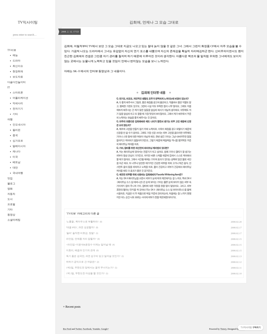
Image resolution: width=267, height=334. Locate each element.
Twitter (78, 329)
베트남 (16, 162)
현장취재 (17, 71)
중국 (15, 135)
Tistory (223, 329)
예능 (15, 55)
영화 (10, 188)
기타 (15, 114)
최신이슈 (17, 66)
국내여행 (17, 173)
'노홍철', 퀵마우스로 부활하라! (82, 221)
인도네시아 (19, 124)
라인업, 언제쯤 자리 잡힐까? (81, 238)
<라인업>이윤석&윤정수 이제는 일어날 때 (88, 244)
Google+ (105, 329)
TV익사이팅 (28, 22)
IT (8, 87)
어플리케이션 (20, 98)
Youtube (96, 329)
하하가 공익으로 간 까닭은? (81, 261)
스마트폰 (17, 92)
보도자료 (17, 76)
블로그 (11, 183)
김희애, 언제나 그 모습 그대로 (154, 22)
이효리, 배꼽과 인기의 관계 (80, 250)
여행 (10, 119)
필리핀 (16, 130)
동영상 (11, 214)
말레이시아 (19, 146)
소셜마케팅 (13, 220)
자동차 (11, 194)
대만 (15, 167)
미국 (15, 157)
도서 (10, 199)
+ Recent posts (71, 306)
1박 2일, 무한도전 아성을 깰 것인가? (85, 273)
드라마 (16, 60)
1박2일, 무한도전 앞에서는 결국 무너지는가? (90, 267)
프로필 (11, 204)
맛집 (10, 178)
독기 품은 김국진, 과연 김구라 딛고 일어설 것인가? (93, 256)
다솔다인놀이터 (16, 82)
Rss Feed (67, 329)
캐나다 (16, 151)
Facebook (87, 329)
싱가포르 (17, 140)
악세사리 (17, 103)
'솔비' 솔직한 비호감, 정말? (80, 233)
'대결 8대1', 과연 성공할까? (80, 227)
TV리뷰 (11, 50)
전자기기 (17, 108)
